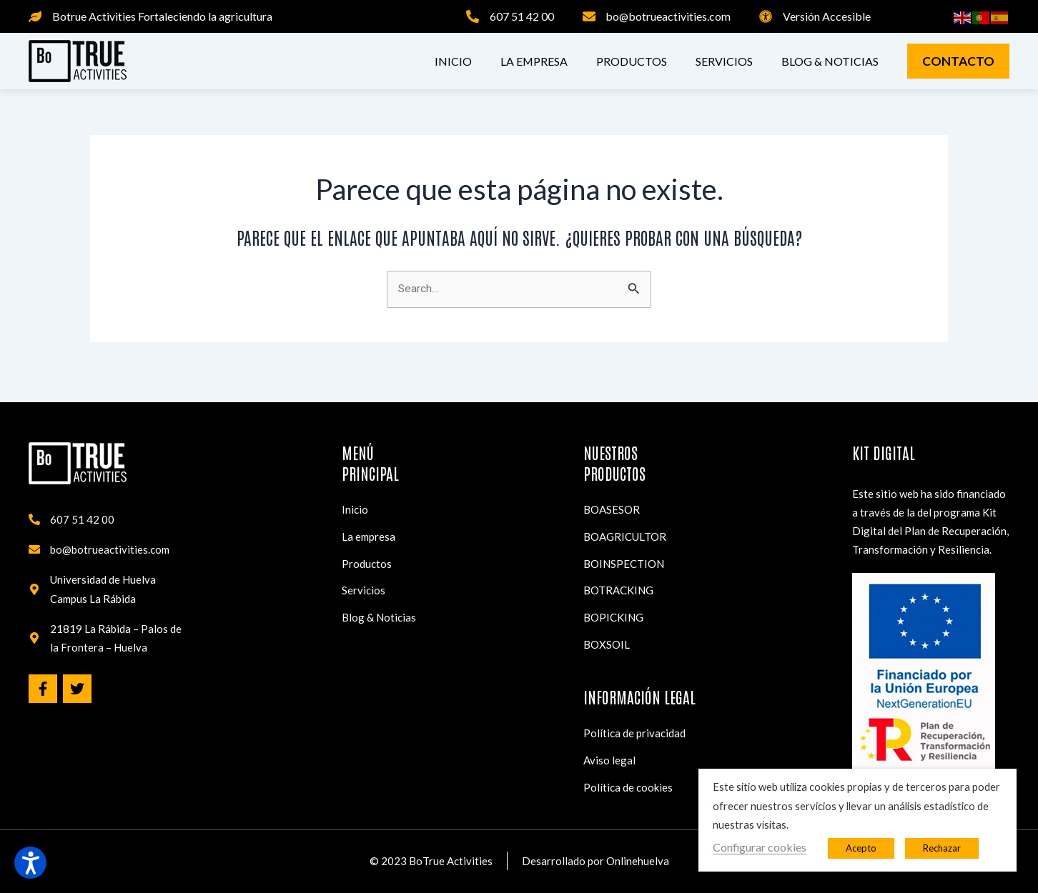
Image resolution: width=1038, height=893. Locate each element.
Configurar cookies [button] (759, 847)
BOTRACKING (618, 581)
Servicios (724, 61)
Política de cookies (628, 786)
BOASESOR (611, 495)
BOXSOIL (606, 638)
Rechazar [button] (942, 848)
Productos (631, 61)
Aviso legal (609, 758)
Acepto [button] (861, 848)
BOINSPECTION (623, 553)
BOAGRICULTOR (624, 524)
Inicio (453, 61)
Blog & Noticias (830, 61)
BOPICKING (613, 610)
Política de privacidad (634, 729)
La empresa (534, 61)
